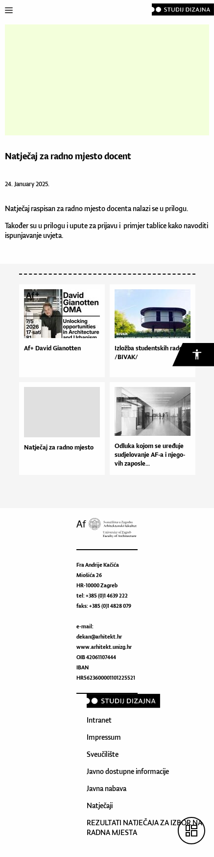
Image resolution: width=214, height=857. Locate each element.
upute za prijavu (94, 225)
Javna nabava (106, 788)
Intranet (99, 720)
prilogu (175, 208)
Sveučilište (103, 754)
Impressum (104, 737)
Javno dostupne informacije (128, 771)
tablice (157, 225)
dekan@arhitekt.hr (99, 636)
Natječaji (100, 805)
